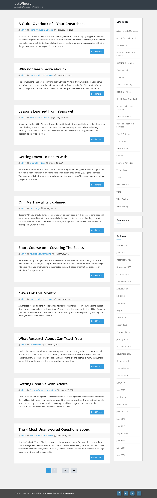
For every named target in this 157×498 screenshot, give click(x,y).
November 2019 (124, 354)
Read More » (96, 51)
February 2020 (123, 332)
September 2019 (124, 368)
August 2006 (122, 433)
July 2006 (121, 440)
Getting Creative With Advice (43, 383)
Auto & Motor (123, 45)
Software (121, 155)
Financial (121, 77)
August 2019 (122, 375)
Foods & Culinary (124, 84)
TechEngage (47, 493)
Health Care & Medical (39, 117)
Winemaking (122, 206)
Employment (35, 344)
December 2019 (124, 346)
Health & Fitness (124, 91)
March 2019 (122, 404)
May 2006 (121, 455)
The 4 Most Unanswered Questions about (54, 429)
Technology (35, 208)
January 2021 (122, 252)
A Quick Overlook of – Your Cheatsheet (52, 23)
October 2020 (123, 274)
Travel (119, 177)
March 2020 (122, 325)
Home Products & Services (41, 30)
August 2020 (122, 288)
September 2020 (124, 281)
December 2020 (124, 259)
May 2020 (121, 310)
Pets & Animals (123, 134)
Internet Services (37, 163)
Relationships (123, 148)
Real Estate (122, 141)
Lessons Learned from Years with (47, 111)
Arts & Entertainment (126, 38)
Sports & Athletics (125, 163)
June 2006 (121, 448)
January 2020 (122, 339)
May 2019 (121, 390)
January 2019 (122, 411)
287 (66, 470)
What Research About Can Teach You (50, 338)
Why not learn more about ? (43, 69)
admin (24, 30)
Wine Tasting (122, 199)
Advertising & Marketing (40, 253)
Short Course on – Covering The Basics (51, 247)
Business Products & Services (43, 390)
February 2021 (123, 245)
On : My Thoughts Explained (42, 202)
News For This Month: (37, 293)
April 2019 (121, 397)
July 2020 (121, 296)
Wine (119, 192)
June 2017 (121, 426)
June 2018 (121, 419)
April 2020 (121, 317)
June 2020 (121, 303)
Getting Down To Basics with (43, 156)
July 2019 (121, 382)
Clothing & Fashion (125, 63)
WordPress (69, 493)
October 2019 (123, 361)
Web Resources (124, 184)
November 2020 (124, 267)
